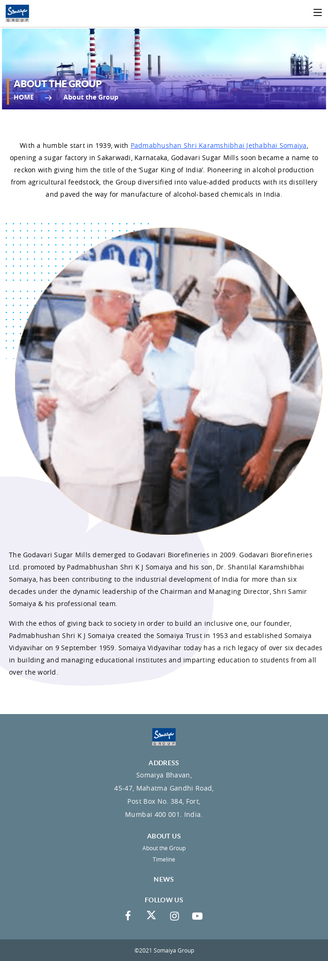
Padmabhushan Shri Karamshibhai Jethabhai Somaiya (219, 145)
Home (24, 96)
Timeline (164, 859)
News (164, 879)
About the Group (164, 848)
